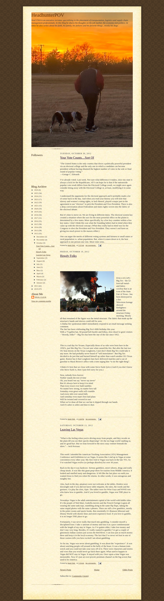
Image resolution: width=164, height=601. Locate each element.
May (38, 270)
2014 (36, 227)
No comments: (90, 245)
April (38, 273)
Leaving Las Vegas (43, 255)
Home (96, 569)
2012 (36, 233)
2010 (36, 289)
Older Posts (127, 569)
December (40, 237)
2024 (36, 196)
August (39, 261)
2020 (36, 209)
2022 (36, 202)
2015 (36, 224)
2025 (36, 193)
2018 (36, 215)
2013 (36, 230)
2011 (36, 286)
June (38, 267)
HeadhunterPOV (47, 15)
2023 (36, 199)
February (40, 280)
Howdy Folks (41, 252)
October (39, 243)
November (40, 240)
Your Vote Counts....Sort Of (77, 157)
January (39, 283)
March (39, 276)
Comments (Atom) (80, 576)
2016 (36, 221)
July (38, 264)
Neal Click (40, 297)
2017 (36, 218)
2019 (36, 212)
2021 (36, 206)
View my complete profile (41, 301)
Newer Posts (65, 569)
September (40, 258)
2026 (36, 190)
